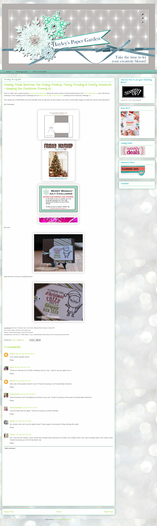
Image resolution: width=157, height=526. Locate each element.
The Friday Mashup (91, 93)
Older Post (108, 512)
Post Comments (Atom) (63, 519)
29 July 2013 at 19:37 (27, 394)
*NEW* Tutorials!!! (39, 72)
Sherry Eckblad (15, 407)
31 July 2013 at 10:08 (29, 407)
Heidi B (12, 421)
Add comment (10, 448)
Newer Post (9, 512)
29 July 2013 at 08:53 (26, 354)
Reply (12, 360)
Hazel (12, 367)
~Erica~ (12, 434)
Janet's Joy (14, 354)
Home (8, 72)
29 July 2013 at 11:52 (22, 367)
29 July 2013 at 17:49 (22, 381)
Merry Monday (44, 95)
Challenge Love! (22, 72)
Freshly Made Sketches (38, 93)
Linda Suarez (15, 394)
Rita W (12, 381)
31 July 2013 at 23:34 (23, 434)
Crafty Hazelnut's (57, 95)
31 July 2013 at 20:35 (23, 421)
